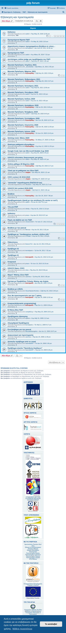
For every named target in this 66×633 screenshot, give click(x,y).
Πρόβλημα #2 (13, 249)
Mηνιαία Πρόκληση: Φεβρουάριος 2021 (24, 79)
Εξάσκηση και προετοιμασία (17, 17)
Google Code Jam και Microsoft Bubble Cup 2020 (28, 151)
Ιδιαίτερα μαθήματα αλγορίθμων (21, 144)
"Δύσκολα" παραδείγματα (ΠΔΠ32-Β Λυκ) (25, 183)
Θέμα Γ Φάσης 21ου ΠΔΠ (18, 275)
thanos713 (28, 244)
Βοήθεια (11, 194)
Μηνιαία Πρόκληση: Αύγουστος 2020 (23, 125)
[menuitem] (11, 8)
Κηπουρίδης (29, 73)
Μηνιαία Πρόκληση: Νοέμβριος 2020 (23, 112)
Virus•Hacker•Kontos (32, 291)
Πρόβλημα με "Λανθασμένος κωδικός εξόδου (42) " (29, 234)
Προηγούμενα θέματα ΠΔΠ (19, 40)
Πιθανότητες (13, 242)
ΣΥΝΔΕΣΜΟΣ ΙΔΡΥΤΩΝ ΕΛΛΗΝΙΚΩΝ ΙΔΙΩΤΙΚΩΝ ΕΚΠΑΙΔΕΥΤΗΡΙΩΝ (33, 498)
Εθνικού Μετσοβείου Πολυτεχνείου (33, 551)
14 (57, 36)
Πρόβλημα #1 (13, 255)
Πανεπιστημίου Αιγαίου (33, 553)
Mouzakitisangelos (31, 331)
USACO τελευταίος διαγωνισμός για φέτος (25, 158)
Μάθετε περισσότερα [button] (22, 629)
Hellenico (11, 32)
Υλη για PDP (13, 207)
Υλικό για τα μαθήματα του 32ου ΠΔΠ (23, 171)
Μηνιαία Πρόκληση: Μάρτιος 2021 (22, 71)
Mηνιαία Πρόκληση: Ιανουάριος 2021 (23, 86)
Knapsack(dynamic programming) (22, 303)
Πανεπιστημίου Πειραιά (33, 557)
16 (63, 36)
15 (60, 36)
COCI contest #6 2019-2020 (19, 177)
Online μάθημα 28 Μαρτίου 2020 (21, 164)
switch (27, 34)
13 (55, 36)
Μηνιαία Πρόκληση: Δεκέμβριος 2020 (23, 105)
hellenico (11, 213)
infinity (27, 208)
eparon (27, 318)
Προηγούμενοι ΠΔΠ (16, 53)
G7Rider (28, 236)
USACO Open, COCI (16, 268)
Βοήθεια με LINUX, (15, 289)
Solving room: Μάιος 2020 (18, 138)
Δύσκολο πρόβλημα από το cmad (22, 342)
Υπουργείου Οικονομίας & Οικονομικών (33, 613)
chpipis (28, 172)
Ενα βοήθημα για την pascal (19, 329)
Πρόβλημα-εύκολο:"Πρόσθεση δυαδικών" (25, 348)
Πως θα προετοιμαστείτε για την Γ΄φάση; (25, 296)
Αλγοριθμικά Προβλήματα (18, 323)
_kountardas (29, 66)
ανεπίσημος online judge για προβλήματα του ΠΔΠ (29, 59)
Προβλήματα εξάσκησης (18, 316)
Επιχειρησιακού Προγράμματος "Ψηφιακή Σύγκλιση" (33, 575)
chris (26, 270)
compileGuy (29, 312)
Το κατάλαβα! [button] (51, 624)
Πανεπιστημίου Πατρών (33, 556)
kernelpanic (29, 48)
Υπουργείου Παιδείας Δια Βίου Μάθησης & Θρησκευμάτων (33, 610)
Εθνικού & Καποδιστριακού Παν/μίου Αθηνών (33, 548)
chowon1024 (29, 222)
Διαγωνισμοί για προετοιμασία (20, 335)
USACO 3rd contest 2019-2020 (20, 188)
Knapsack (12, 262)
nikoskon (28, 184)
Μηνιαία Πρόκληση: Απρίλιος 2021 (22, 65)
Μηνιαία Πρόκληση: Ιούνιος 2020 (21, 131)
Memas (27, 229)
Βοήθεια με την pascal (17, 228)
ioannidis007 (29, 343)
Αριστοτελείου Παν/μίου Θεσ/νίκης (33, 545)
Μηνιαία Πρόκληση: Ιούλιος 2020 (21, 99)
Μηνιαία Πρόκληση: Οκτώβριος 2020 (23, 92)
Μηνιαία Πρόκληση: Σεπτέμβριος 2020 (23, 118)
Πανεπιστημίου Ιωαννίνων (33, 554)
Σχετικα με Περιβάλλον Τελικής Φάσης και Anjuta (28, 281)
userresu (28, 276)
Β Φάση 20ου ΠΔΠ (15, 310)
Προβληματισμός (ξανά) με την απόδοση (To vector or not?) (33, 200)
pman (27, 215)
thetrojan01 (29, 257)
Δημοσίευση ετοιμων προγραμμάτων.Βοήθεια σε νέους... (31, 46)
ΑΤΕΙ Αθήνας (33, 559)
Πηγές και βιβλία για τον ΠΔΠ (20, 220)
